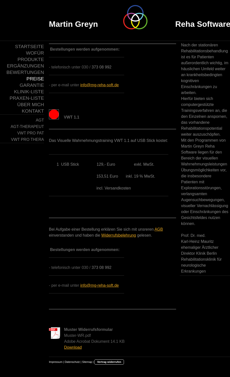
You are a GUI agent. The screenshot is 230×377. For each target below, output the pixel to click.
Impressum (55, 361)
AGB (158, 229)
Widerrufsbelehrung (118, 235)
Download (73, 347)
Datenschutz (72, 361)
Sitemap (87, 361)
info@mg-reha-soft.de (99, 85)
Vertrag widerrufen (109, 361)
